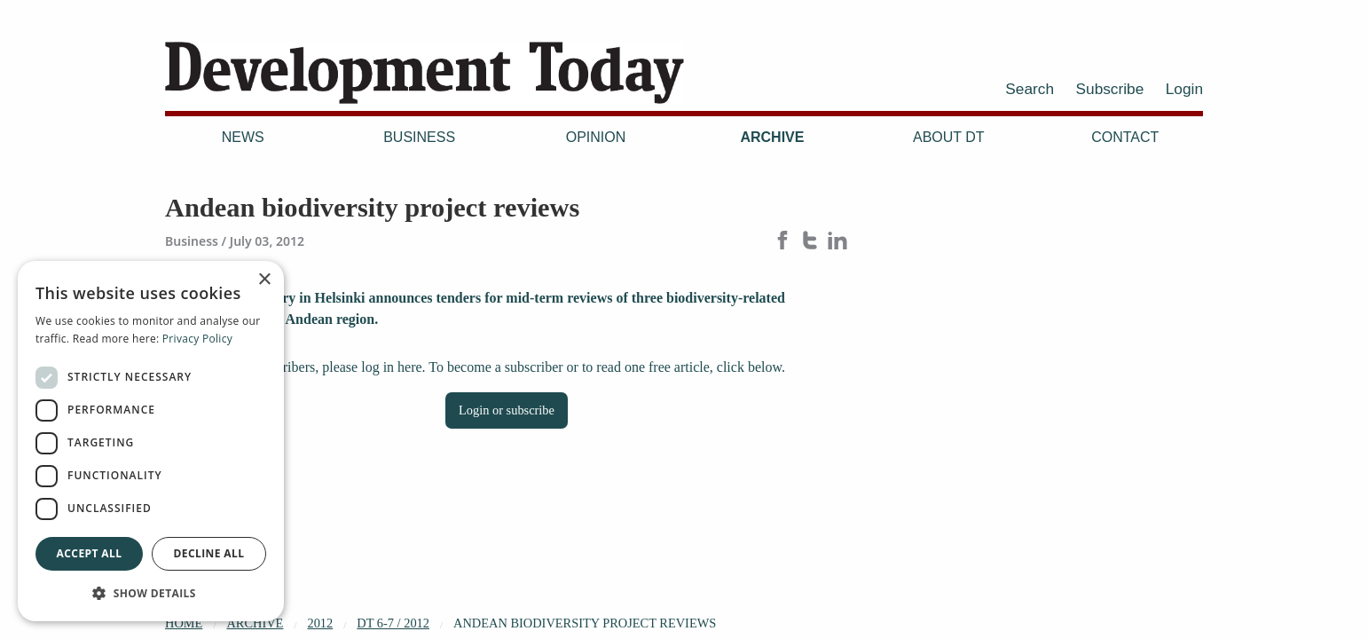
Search (1029, 89)
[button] (150, 593)
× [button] (264, 280)
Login (1184, 89)
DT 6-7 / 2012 (393, 623)
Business (419, 137)
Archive (772, 137)
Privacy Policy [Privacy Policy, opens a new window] (197, 338)
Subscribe (1110, 89)
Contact (1125, 137)
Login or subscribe (506, 410)
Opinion (596, 137)
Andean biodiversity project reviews (584, 623)
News (243, 137)
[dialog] (151, 441)
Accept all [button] (89, 553)
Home (183, 623)
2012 (320, 623)
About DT (949, 137)
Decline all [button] (209, 553)
